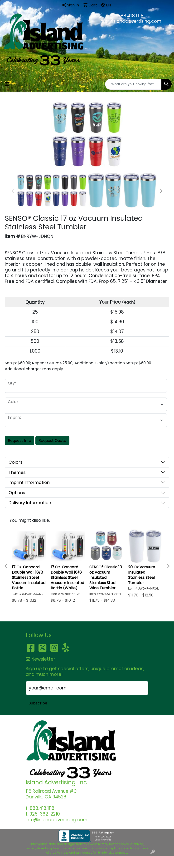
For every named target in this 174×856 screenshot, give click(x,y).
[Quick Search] (133, 84)
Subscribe (38, 703)
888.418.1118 (131, 15)
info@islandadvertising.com (130, 21)
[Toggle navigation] (7, 84)
